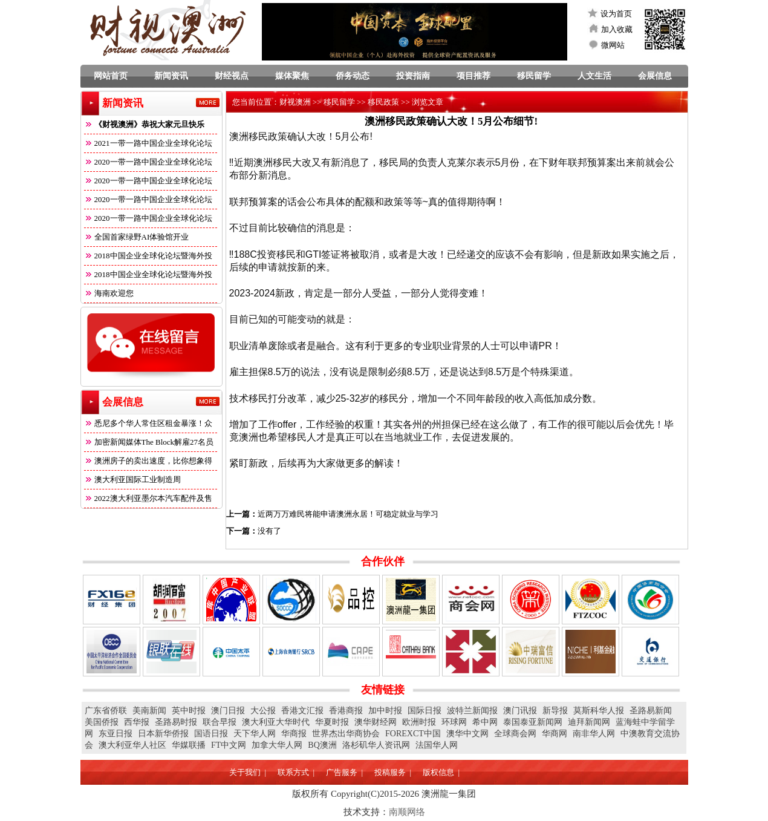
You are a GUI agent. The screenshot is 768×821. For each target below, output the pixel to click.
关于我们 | (247, 772)
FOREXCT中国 (413, 733)
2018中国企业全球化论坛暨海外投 (148, 255)
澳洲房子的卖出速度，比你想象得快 (148, 463)
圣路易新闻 (651, 710)
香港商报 (346, 710)
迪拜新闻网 (589, 722)
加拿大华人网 (277, 745)
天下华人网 (254, 733)
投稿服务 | (392, 772)
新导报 (555, 710)
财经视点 (232, 75)
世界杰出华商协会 (346, 733)
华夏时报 (332, 722)
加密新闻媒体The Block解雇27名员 (149, 441)
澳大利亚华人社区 (132, 745)
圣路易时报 (176, 722)
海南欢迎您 (109, 293)
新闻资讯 (171, 75)
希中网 (485, 722)
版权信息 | (441, 772)
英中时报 (189, 710)
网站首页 (111, 75)
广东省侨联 (106, 710)
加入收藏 (617, 29)
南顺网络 (407, 812)
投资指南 (413, 75)
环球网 (454, 722)
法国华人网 (436, 745)
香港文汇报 (302, 710)
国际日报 (424, 710)
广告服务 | (344, 772)
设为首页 (616, 13)
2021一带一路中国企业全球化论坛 (148, 143)
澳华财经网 (375, 722)
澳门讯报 (520, 710)
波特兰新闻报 (472, 710)
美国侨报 (102, 722)
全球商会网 (515, 733)
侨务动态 (352, 75)
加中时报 (385, 710)
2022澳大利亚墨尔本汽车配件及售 (148, 498)
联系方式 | (296, 772)
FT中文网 (228, 745)
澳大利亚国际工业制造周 (132, 479)
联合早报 (219, 722)
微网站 (613, 45)
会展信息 (655, 75)
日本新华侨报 (163, 733)
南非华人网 (594, 733)
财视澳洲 (295, 101)
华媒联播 (189, 745)
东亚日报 (115, 733)
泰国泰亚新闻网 (532, 722)
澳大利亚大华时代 (276, 722)
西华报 (136, 722)
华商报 (294, 733)
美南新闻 (149, 710)
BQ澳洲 (322, 745)
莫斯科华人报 (598, 710)
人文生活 (594, 75)
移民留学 (534, 75)
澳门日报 (228, 710)
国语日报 (211, 733)
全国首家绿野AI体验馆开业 (136, 236)
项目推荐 (473, 75)
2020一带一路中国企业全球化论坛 (148, 161)
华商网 (554, 733)
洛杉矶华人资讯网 (376, 745)
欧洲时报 (419, 722)
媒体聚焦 (292, 75)
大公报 (263, 710)
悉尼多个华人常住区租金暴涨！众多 (148, 426)
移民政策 (383, 101)
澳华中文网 (467, 733)
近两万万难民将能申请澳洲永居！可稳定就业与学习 (348, 513)
